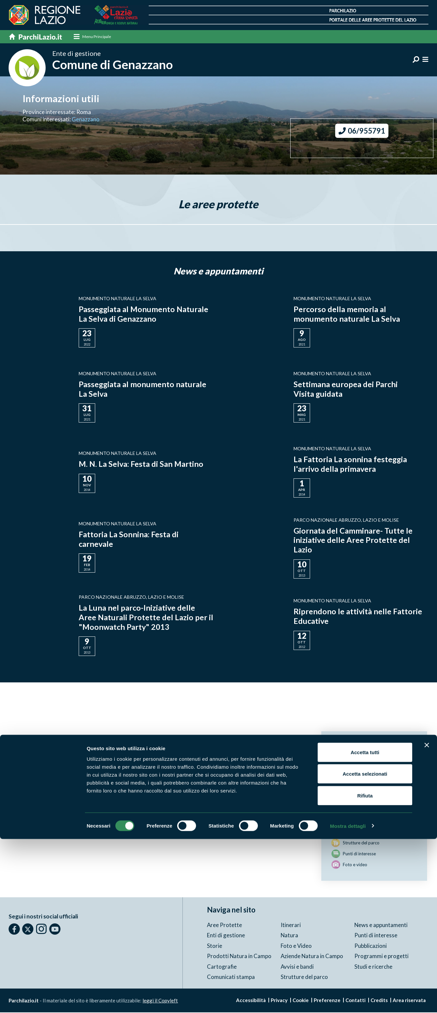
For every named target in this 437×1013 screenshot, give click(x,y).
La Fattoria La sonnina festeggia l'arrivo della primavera (351, 464)
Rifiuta (365, 969)
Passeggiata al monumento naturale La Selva (143, 389)
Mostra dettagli (348, 1000)
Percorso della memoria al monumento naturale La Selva (347, 314)
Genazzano (85, 119)
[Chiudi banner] (426, 919)
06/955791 (361, 131)
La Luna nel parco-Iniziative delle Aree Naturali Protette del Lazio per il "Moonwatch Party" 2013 (143, 617)
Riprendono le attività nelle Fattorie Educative (358, 616)
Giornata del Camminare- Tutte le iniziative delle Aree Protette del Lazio (353, 540)
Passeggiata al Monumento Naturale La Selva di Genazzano (144, 314)
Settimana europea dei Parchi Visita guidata (346, 389)
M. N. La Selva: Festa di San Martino (142, 464)
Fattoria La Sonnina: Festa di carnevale (129, 539)
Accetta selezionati (364, 948)
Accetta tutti (365, 926)
